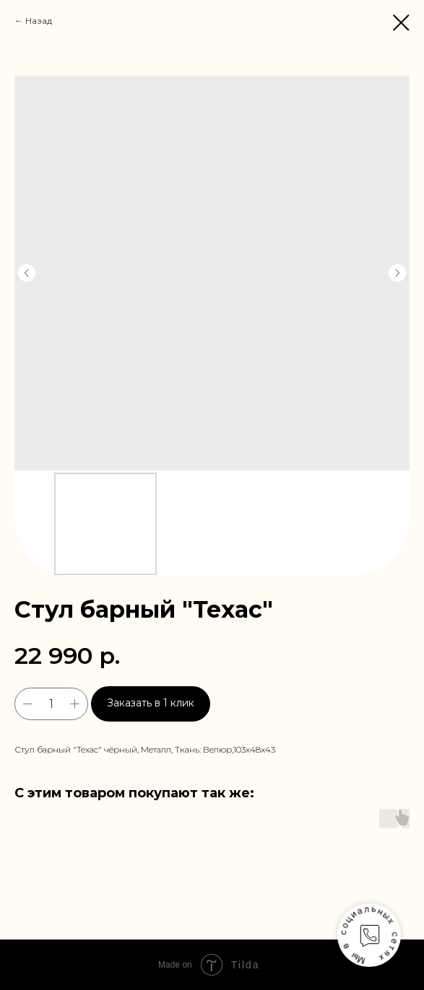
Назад (38, 20)
